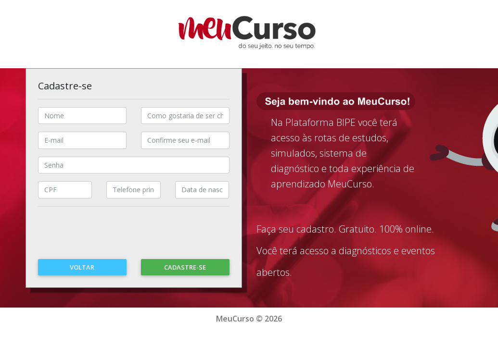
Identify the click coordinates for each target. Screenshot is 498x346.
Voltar (82, 267)
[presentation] (111, 238)
